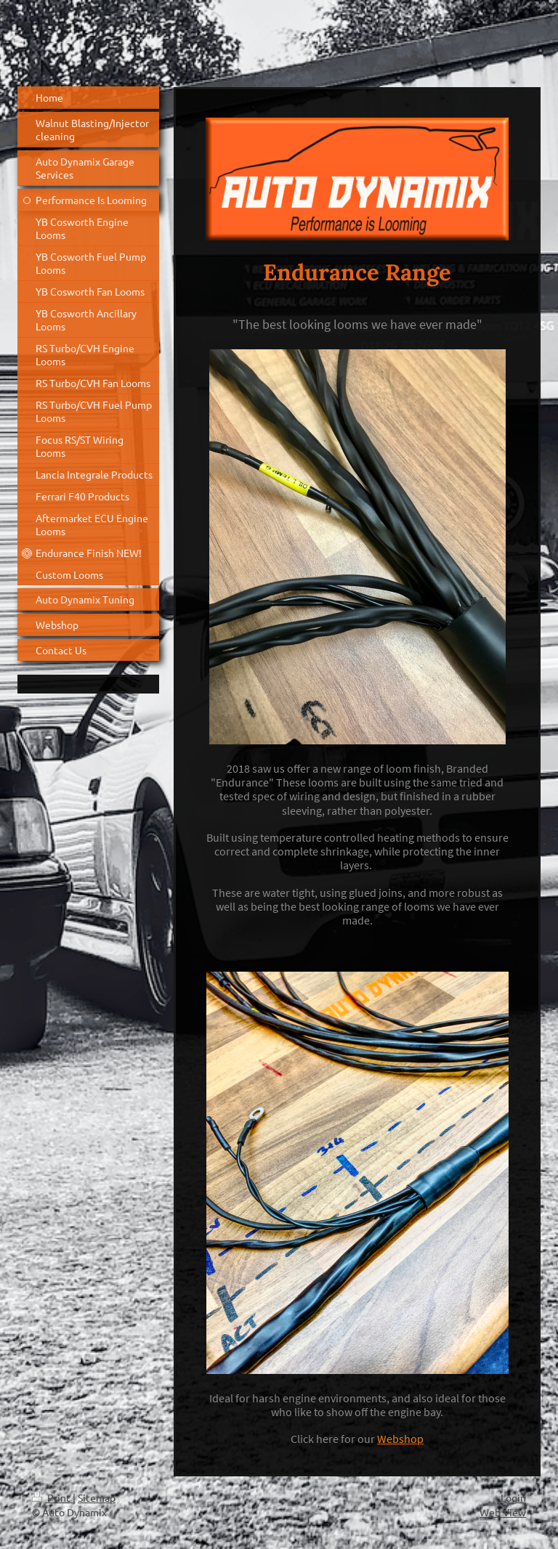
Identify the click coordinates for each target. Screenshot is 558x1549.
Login (513, 1497)
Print (52, 1497)
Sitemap (97, 1497)
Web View (503, 1511)
